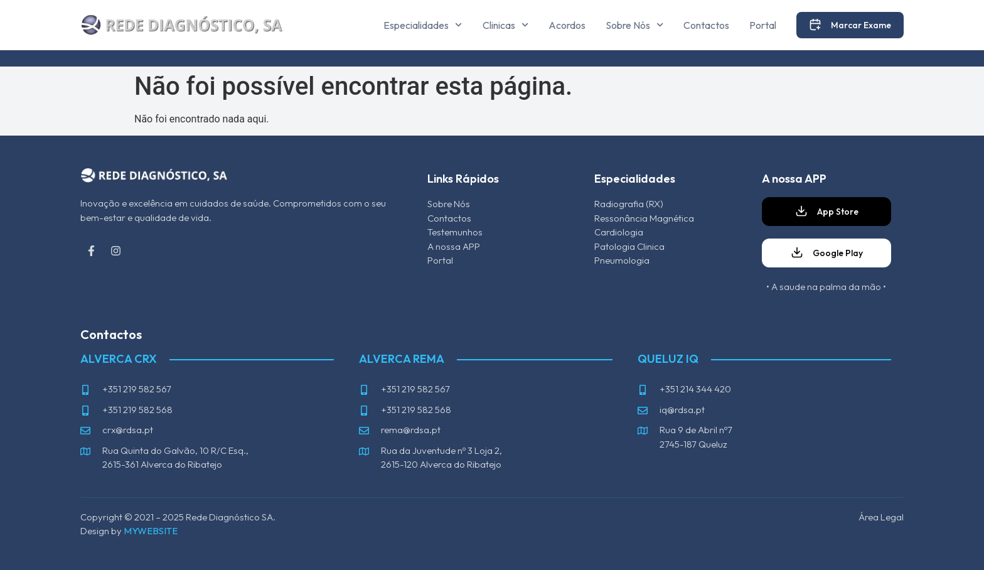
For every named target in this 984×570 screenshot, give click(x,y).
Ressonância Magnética (644, 218)
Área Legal (881, 517)
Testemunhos (455, 232)
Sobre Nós (634, 25)
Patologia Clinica (629, 246)
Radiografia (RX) (628, 204)
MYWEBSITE (151, 531)
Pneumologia (622, 260)
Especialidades (422, 25)
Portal (762, 25)
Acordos (567, 25)
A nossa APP (453, 246)
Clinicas (505, 25)
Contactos (706, 25)
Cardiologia (618, 232)
